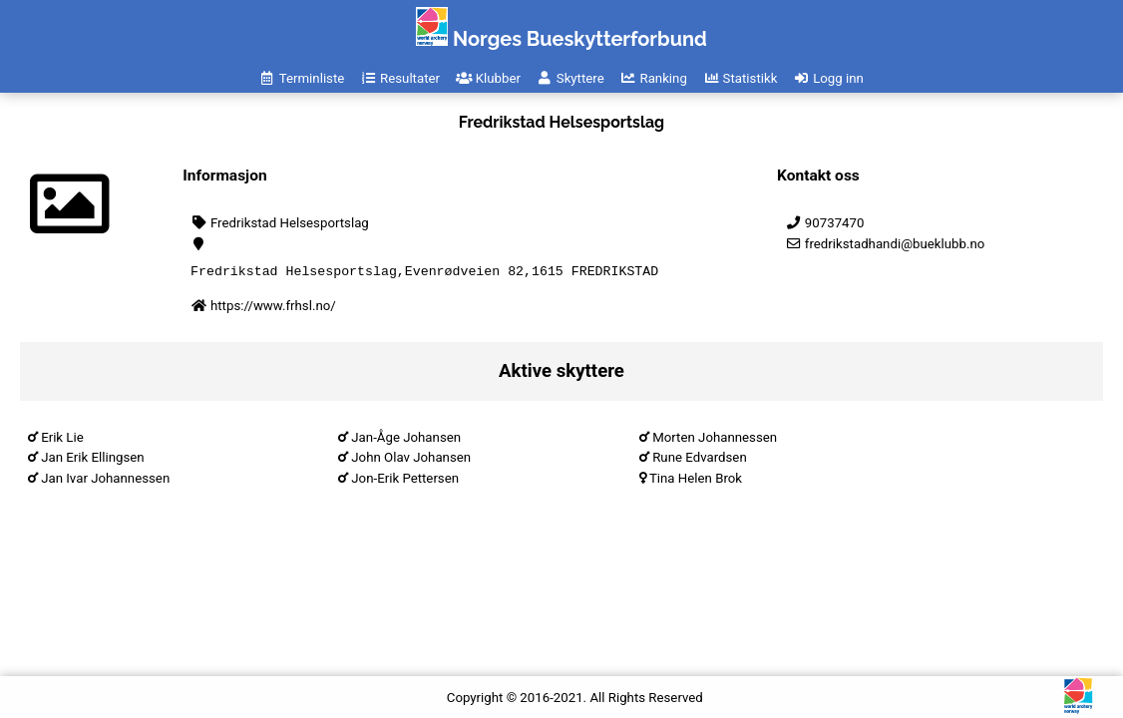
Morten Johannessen (714, 440)
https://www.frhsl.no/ (273, 308)
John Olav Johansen (411, 460)
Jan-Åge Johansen (406, 440)
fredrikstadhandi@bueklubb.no (884, 243)
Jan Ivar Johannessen (105, 481)
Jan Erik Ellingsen (93, 460)
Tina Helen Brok (695, 481)
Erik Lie (62, 440)
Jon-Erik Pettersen (405, 481)
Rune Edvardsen (699, 460)
